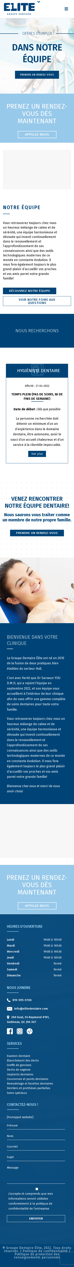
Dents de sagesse (19, 1069)
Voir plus (37, 454)
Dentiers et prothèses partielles (28, 1088)
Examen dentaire (18, 1056)
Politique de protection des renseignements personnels (37, 1255)
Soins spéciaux (17, 1093)
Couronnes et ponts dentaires (27, 1079)
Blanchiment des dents (23, 1060)
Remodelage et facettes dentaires (30, 1083)
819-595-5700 (22, 1000)
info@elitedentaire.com (31, 1008)
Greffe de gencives (19, 1065)
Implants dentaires (20, 1074)
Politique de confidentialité (45, 1251)
